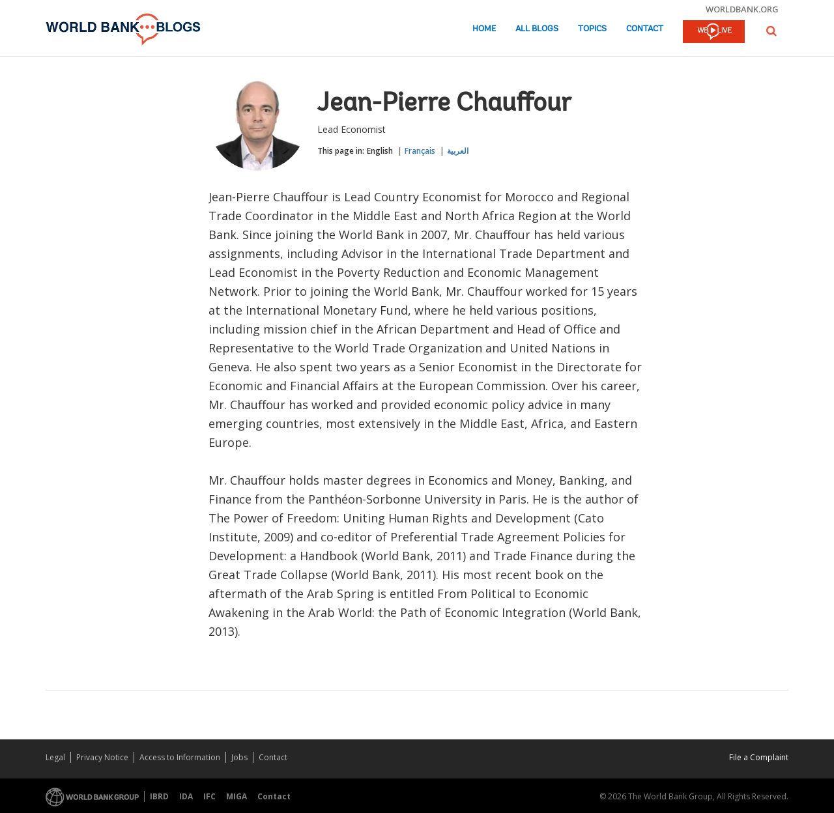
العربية (457, 150)
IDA (186, 796)
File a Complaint (758, 757)
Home (484, 29)
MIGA (236, 796)
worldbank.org (742, 9)
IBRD (159, 796)
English (380, 150)
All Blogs (536, 29)
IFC (209, 796)
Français (420, 150)
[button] (771, 30)
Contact (644, 29)
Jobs (239, 757)
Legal (55, 757)
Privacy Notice (102, 757)
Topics (592, 29)
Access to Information (179, 757)
